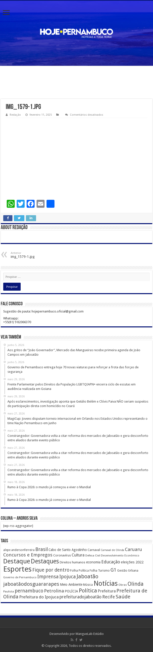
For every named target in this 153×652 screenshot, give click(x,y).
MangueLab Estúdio (90, 634)
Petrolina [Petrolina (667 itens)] (54, 590)
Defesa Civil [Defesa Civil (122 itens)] (92, 555)
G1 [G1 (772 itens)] (113, 570)
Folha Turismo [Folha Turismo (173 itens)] (100, 570)
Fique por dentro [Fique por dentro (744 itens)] (50, 570)
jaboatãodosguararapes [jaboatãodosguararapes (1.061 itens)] (31, 584)
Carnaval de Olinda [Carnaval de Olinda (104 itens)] (112, 550)
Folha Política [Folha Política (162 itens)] (79, 570)
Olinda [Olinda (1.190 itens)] (136, 584)
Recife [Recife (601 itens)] (108, 596)
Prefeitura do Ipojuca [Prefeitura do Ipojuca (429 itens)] (39, 596)
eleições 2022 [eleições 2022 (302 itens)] (132, 562)
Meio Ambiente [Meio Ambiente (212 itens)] (71, 584)
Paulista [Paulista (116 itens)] (8, 591)
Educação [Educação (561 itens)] (110, 561)
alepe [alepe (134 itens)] (6, 550)
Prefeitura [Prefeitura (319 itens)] (107, 591)
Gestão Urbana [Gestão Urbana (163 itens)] (127, 570)
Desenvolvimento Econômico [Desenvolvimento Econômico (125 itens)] (120, 555)
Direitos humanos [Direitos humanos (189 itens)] (72, 562)
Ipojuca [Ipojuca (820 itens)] (67, 577)
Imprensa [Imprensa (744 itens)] (47, 577)
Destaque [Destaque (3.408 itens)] (16, 561)
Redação (15, 114)
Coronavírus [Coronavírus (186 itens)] (62, 555)
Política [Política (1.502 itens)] (88, 590)
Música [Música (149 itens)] (88, 584)
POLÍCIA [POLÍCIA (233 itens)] (71, 591)
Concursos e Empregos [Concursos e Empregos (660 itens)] (27, 554)
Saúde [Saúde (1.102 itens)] (123, 597)
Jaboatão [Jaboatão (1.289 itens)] (87, 576)
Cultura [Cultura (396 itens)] (78, 555)
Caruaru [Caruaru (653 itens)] (133, 549)
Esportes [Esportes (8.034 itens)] (17, 569)
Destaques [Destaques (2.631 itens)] (45, 561)
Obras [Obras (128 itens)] (122, 584)
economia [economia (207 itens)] (93, 562)
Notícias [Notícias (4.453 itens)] (106, 583)
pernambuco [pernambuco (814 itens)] (29, 591)
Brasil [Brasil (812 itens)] (41, 549)
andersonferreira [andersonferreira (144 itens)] (23, 550)
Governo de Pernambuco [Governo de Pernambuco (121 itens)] (20, 577)
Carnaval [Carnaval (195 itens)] (94, 550)
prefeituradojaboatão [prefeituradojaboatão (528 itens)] (80, 596)
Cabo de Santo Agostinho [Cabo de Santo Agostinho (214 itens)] (68, 550)
